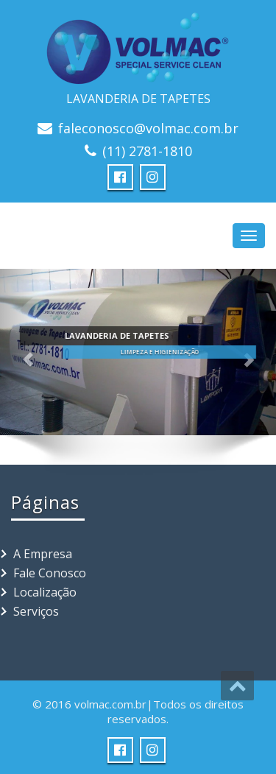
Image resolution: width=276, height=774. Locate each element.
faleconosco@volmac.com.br (148, 128)
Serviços (36, 611)
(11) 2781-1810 (147, 151)
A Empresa (42, 553)
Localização (45, 592)
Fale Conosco (49, 573)
